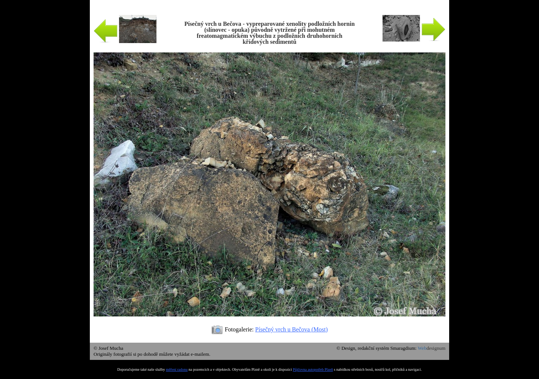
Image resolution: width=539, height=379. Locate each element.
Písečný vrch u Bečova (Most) (291, 329)
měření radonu (177, 369)
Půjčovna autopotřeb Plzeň (313, 369)
